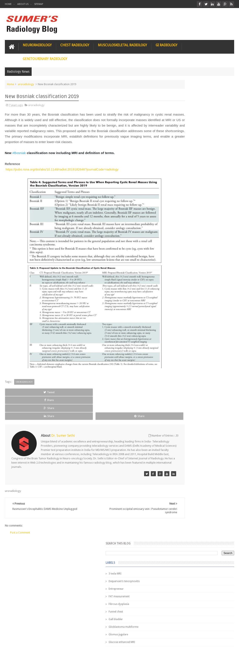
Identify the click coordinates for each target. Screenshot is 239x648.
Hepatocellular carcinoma (183, 225)
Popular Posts (176, 344)
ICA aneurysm (176, 232)
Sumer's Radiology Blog (46, 641)
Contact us (223, 628)
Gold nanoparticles (179, 194)
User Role (15, 628)
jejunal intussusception (181, 324)
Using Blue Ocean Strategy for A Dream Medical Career (198, 589)
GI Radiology (166, 44)
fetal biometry (176, 286)
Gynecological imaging (181, 202)
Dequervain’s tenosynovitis (183, 118)
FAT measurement (178, 133)
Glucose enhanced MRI (181, 179)
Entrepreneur (175, 126)
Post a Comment (20, 516)
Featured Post (199, 344)
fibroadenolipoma (179, 293)
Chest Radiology (74, 44)
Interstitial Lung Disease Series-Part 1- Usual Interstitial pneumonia (207, 434)
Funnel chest (175, 149)
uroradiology (26, 82)
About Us (22, 4)
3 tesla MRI (174, 111)
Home (8, 4)
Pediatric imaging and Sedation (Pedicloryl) (198, 355)
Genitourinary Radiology (45, 57)
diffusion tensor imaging (182, 263)
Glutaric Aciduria (178, 187)
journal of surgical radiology (185, 331)
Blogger (229, 641)
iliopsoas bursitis (178, 316)
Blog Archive (222, 344)
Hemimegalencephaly (180, 217)
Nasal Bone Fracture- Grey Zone (207, 372)
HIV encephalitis (177, 210)
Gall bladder (175, 156)
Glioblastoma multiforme (183, 164)
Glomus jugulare (178, 172)
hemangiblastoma (179, 308)
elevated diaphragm (179, 270)
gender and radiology (180, 301)
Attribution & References (68, 628)
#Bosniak (19, 157)
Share (49, 396)
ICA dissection (176, 240)
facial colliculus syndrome (183, 278)
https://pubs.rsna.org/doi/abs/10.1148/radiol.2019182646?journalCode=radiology (62, 173)
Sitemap (38, 4)
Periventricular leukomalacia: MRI (208, 478)
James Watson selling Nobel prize (190, 391)
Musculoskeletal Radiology (122, 44)
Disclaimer (36, 628)
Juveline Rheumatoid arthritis (185, 255)
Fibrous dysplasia (178, 141)
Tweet (19, 396)
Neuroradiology (37, 44)
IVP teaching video (179, 248)
